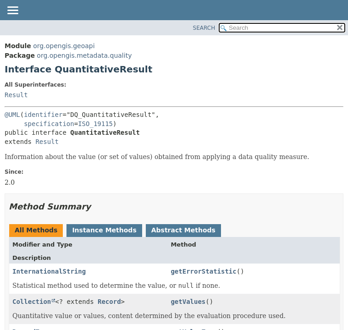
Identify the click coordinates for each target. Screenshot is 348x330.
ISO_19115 (95, 123)
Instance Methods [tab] (104, 230)
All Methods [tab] (36, 230)
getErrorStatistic (203, 271)
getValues (188, 301)
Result (16, 95)
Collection (31, 301)
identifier (43, 114)
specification (49, 123)
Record (109, 301)
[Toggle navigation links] (12, 11)
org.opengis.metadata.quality (84, 55)
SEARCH (204, 28)
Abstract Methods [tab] (183, 230)
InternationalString (49, 271)
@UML (12, 114)
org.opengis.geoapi (63, 46)
